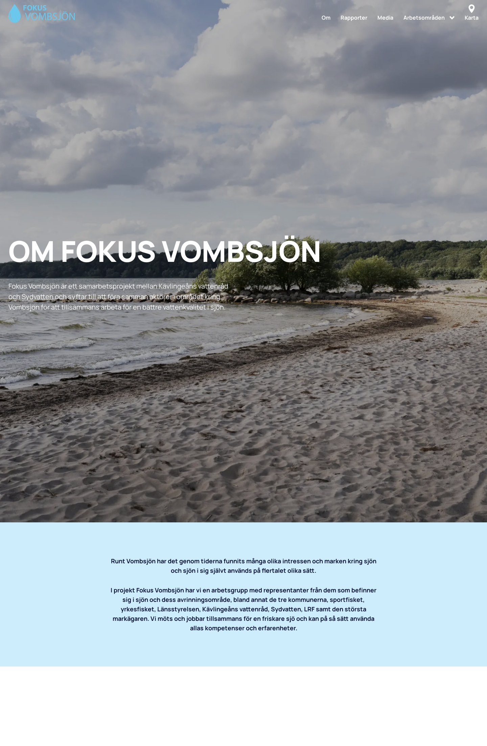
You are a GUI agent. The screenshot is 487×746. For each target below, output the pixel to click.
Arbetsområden (424, 17)
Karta (472, 12)
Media (385, 17)
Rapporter (354, 17)
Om (326, 17)
